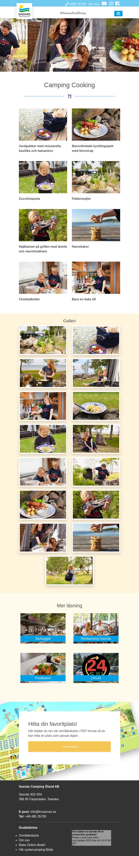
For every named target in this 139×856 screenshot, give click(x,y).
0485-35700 (75, 4)
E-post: (24, 811)
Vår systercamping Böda (36, 849)
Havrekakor (80, 246)
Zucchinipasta (29, 198)
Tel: (21, 816)
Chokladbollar (29, 299)
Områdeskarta (29, 835)
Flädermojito (81, 198)
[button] (118, 13)
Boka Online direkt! (32, 845)
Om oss (94, 4)
